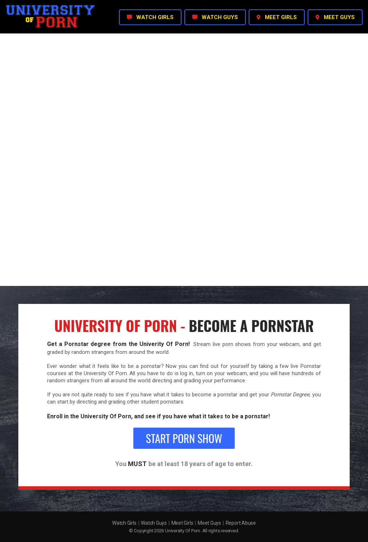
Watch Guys (154, 523)
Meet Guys (209, 523)
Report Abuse (241, 523)
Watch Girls (124, 523)
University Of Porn (182, 530)
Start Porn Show (184, 438)
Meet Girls (182, 523)
